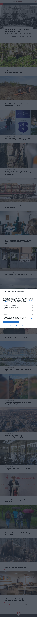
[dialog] (18, 308)
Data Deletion (12, 325)
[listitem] (18, 305)
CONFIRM (11, 321)
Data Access (18, 325)
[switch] (32, 307)
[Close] (35, 291)
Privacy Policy (24, 325)
